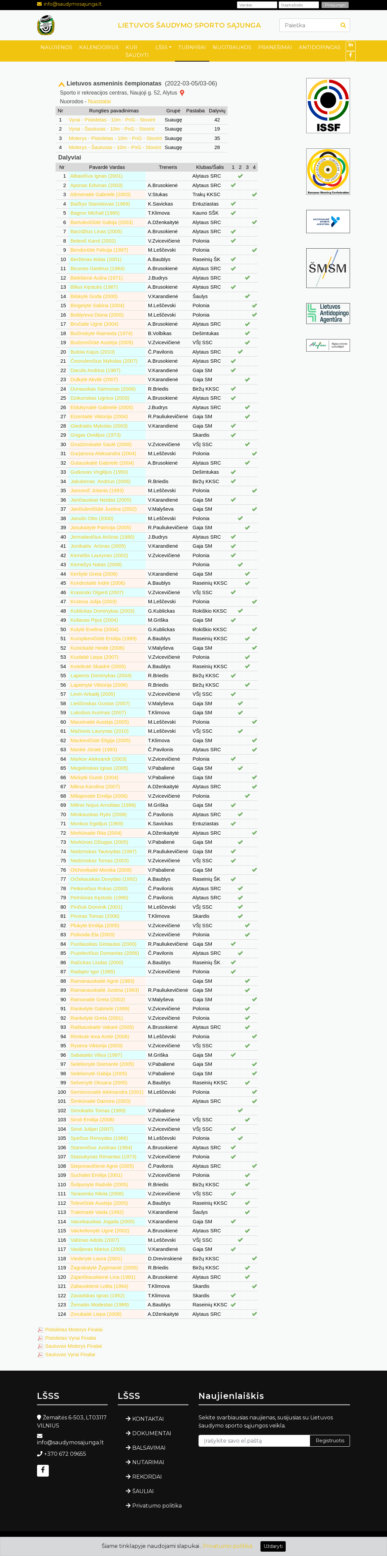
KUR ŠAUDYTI (137, 51)
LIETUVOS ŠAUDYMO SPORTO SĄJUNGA (189, 25)
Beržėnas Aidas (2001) (96, 259)
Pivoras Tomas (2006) (95, 916)
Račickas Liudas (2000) (97, 962)
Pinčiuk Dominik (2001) (96, 907)
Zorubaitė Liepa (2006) (96, 1314)
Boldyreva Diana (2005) (97, 315)
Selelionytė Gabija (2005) (99, 1073)
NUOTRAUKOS (232, 47)
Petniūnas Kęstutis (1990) (100, 897)
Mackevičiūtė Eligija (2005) (101, 740)
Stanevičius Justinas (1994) (101, 1147)
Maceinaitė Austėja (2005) (100, 722)
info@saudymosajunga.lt (73, 4)
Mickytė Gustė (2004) (95, 777)
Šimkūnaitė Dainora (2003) (101, 1101)
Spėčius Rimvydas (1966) (99, 1138)
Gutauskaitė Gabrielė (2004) (102, 463)
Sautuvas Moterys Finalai (73, 1346)
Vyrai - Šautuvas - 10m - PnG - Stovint (111, 129)
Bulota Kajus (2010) (93, 352)
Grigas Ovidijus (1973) (96, 435)
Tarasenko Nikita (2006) (97, 1193)
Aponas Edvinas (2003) (96, 185)
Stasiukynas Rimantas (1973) (104, 1156)
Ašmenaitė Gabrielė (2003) (100, 194)
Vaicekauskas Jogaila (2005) (103, 1221)
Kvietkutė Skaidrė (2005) (98, 666)
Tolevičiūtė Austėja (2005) (99, 1203)
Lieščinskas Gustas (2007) (100, 703)
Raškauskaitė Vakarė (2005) (102, 1027)
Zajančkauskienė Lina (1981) (103, 1277)
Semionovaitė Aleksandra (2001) (107, 1092)
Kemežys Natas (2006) (96, 564)
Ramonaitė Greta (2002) (98, 999)
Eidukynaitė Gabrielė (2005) (102, 407)
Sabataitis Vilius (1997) (96, 1055)
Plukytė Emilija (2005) (95, 925)
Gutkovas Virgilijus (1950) (99, 472)
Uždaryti (273, 1546)
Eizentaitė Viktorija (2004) (99, 416)
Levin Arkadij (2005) (93, 694)
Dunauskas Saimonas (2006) (103, 389)
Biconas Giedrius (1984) (98, 268)
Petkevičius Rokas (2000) (99, 888)
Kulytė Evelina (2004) (95, 629)
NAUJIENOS (56, 47)
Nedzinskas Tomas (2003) (100, 860)
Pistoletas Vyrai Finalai (70, 1338)
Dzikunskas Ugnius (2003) (100, 398)
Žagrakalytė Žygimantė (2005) (104, 1267)
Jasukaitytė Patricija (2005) (101, 527)
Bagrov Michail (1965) (95, 213)
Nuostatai (99, 101)
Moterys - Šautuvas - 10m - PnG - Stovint (115, 147)
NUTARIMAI (148, 1462)
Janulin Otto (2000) (92, 518)
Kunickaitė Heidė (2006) (98, 648)
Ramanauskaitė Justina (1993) (105, 990)
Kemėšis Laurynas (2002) (99, 555)
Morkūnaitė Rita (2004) (96, 833)
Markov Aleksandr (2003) (99, 759)
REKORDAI (147, 1477)
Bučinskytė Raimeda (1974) (102, 333)
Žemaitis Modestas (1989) (100, 1304)
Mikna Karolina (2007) (95, 786)
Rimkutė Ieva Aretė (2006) (100, 1036)
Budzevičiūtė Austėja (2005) (102, 342)
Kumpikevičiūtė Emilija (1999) (104, 638)
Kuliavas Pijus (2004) (94, 620)
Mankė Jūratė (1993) (94, 749)
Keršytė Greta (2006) (94, 574)
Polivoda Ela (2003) (93, 934)
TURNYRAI (192, 47)
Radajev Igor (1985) (93, 971)
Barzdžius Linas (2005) (96, 231)
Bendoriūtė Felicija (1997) (99, 250)
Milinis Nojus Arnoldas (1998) (103, 805)
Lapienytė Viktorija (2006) (99, 685)
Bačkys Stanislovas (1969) (100, 204)
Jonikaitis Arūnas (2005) (98, 546)
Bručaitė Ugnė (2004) (95, 324)
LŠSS (161, 47)
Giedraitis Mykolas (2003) (99, 426)
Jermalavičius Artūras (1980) (103, 537)
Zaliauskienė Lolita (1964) (100, 1286)
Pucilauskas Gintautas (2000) (104, 944)
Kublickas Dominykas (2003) (103, 611)
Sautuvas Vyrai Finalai (70, 1354)
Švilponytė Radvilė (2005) (99, 1184)
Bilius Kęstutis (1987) (94, 287)
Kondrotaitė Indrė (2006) (98, 583)
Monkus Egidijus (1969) (97, 823)
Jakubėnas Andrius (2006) (101, 481)
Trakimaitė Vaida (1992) (97, 1212)
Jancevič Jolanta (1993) (97, 490)
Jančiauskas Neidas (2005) (101, 500)
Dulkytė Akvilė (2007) (94, 379)
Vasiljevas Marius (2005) (98, 1249)
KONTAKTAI (148, 1419)
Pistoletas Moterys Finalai (74, 1329)
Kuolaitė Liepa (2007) (95, 657)
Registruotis (330, 1441)
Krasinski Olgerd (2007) (97, 592)
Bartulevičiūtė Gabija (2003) (102, 222)
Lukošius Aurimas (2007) (98, 712)
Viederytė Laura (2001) (96, 1258)
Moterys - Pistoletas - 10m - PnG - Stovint (115, 138)
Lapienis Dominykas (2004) (101, 675)
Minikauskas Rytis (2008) (99, 814)
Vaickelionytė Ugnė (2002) (100, 1230)
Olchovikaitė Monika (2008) (101, 870)
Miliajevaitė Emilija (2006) (99, 796)
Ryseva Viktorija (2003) (97, 1045)
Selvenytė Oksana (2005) (99, 1082)
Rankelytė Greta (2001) (97, 1018)
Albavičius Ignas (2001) (96, 176)
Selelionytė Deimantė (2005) (102, 1064)
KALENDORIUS (99, 47)
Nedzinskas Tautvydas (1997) (104, 851)
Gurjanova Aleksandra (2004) (103, 453)
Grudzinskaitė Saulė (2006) (101, 444)
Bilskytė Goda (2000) (94, 296)
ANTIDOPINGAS (320, 47)
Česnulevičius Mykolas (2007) (104, 361)
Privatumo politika (157, 1506)
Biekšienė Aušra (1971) (97, 278)
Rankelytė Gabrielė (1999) (100, 1008)
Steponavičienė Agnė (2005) (102, 1166)
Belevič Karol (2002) (93, 241)
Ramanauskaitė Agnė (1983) (103, 981)
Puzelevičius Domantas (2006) (105, 953)
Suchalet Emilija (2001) (96, 1175)
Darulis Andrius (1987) (95, 370)
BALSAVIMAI (149, 1448)
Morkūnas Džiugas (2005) (100, 842)
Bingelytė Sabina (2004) (98, 305)
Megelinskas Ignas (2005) (100, 768)
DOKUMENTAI (151, 1433)
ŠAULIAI (143, 1491)
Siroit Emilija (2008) (92, 1119)
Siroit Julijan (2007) (92, 1129)
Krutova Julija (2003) (94, 601)
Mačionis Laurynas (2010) (100, 731)
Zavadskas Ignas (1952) (98, 1295)
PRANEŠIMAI (275, 47)
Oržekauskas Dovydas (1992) (104, 879)
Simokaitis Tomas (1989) (98, 1110)
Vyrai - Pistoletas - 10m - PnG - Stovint (112, 119)
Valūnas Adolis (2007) (95, 1240)
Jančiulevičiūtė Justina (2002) (104, 509)
